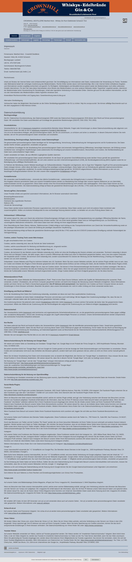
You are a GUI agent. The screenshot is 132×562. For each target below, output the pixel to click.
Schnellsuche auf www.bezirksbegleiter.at (94, 17)
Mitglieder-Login (41, 552)
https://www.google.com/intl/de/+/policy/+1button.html (23, 470)
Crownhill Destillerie (12, 40)
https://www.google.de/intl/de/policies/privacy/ (97, 540)
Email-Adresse (74, 335)
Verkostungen (25, 40)
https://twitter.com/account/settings (74, 428)
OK (86, 559)
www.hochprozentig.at (79, 26)
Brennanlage (46, 40)
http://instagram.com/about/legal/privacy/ (78, 444)
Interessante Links (80, 40)
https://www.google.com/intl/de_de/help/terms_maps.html (24, 367)
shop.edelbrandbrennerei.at (65, 26)
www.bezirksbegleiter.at (10, 552)
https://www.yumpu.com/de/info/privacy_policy (64, 493)
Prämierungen (58, 40)
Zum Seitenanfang (123, 552)
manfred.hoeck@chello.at (34, 26)
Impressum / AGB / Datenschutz (26, 552)
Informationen (95, 559)
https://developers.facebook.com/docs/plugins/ (20, 395)
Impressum (27, 128)
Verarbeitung (104, 304)
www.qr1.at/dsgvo (43, 503)
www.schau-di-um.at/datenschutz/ (20, 513)
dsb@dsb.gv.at (23, 332)
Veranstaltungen (25, 36)
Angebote (37, 36)
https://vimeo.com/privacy (94, 525)
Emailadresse (65, 171)
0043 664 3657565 (32, 25)
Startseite (14, 36)
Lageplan (36, 40)
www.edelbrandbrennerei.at (49, 26)
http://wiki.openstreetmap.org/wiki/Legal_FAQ (27, 379)
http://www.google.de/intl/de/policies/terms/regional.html (40, 363)
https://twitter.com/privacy (110, 426)
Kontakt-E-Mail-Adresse (57, 130)
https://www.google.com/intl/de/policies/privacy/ (20, 369)
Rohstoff (68, 40)
